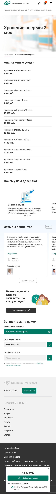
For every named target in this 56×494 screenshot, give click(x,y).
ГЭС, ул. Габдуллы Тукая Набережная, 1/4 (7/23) (31, 488)
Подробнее (12, 253)
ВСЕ (47, 227)
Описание (8, 54)
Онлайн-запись (21, 310)
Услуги (7, 413)
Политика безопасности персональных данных (27, 465)
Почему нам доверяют (25, 54)
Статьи (7, 434)
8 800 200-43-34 (12, 344)
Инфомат (8, 430)
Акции (7, 426)
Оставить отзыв (28, 281)
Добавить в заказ (28, 478)
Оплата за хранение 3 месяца (14, 10)
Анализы (8, 417)
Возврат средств (12, 456)
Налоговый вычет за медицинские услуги (24, 461)
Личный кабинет (12, 448)
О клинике (9, 409)
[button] (25, 215)
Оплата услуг (10, 452)
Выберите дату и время (28, 331)
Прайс (7, 422)
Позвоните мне (29, 391)
